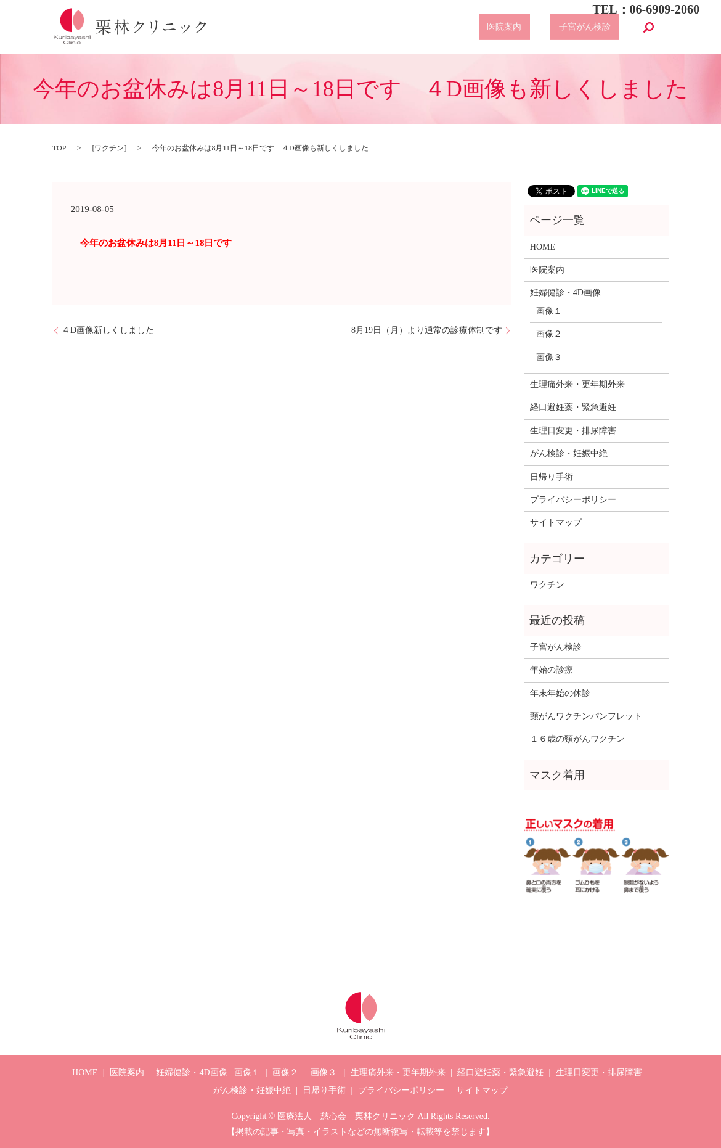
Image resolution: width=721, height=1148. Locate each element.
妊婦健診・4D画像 (565, 292)
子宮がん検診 (593, 27)
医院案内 (529, 27)
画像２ (549, 333)
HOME (542, 247)
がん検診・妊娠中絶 (569, 453)
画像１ (549, 311)
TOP (59, 148)
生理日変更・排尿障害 (573, 430)
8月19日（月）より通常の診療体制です (426, 330)
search (649, 27)
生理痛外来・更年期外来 (577, 384)
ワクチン (109, 148)
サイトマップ (556, 522)
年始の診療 (551, 669)
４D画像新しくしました (108, 330)
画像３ (549, 357)
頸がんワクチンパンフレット (586, 716)
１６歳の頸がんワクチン (577, 739)
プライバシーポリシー (573, 499)
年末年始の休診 (560, 693)
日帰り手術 (551, 477)
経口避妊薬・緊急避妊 (573, 407)
